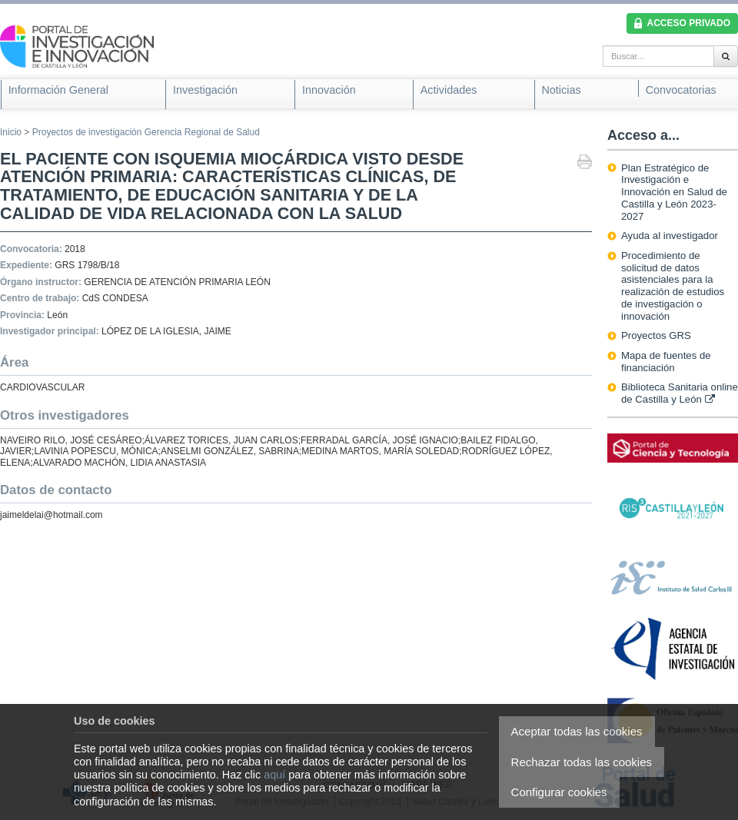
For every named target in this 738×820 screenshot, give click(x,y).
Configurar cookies (559, 791)
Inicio (11, 132)
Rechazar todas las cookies (581, 762)
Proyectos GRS (656, 335)
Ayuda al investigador (669, 235)
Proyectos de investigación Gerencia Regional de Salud (146, 132)
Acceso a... (643, 135)
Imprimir (584, 163)
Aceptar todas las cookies (577, 731)
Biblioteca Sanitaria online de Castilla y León (679, 393)
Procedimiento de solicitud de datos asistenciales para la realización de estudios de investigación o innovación (672, 286)
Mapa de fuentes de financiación (666, 361)
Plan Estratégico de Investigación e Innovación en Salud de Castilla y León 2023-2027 (674, 192)
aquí (274, 775)
